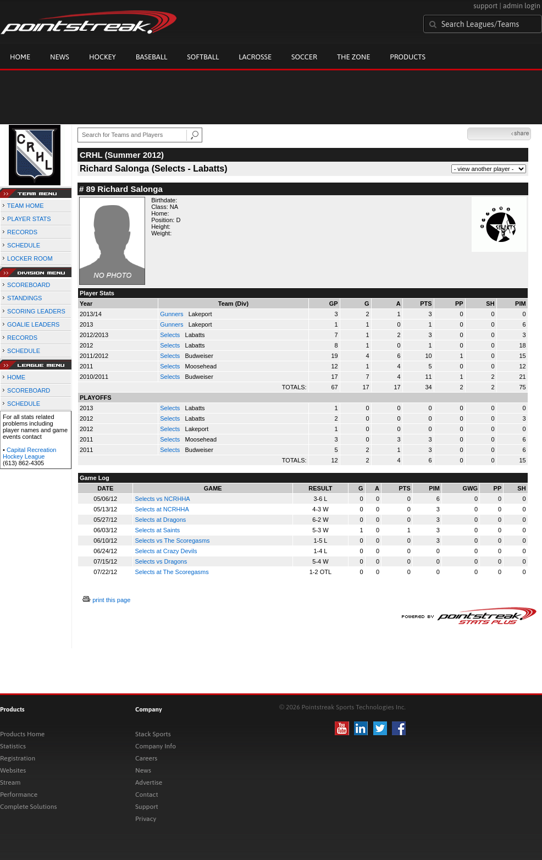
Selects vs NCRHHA (162, 498)
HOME (16, 377)
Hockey (102, 57)
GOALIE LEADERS (33, 324)
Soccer (304, 57)
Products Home (22, 734)
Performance (18, 794)
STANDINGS (24, 298)
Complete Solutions (28, 807)
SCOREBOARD (28, 285)
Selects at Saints (157, 530)
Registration (17, 758)
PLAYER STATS (29, 219)
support (485, 6)
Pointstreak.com (88, 23)
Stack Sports (153, 734)
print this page (111, 600)
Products (407, 57)
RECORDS (22, 232)
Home (20, 57)
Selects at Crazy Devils (166, 551)
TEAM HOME (25, 205)
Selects (170, 335)
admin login (521, 6)
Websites (13, 770)
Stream (10, 782)
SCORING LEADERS (36, 311)
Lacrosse (255, 57)
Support (146, 807)
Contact (146, 794)
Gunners (172, 314)
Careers (146, 758)
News (59, 57)
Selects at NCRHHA (162, 509)
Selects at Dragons (160, 519)
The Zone (353, 57)
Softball (203, 57)
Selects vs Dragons (161, 561)
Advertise (148, 782)
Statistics (13, 746)
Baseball (152, 57)
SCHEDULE (23, 245)
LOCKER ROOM (30, 258)
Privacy (145, 819)
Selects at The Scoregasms (171, 572)
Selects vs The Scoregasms (172, 540)
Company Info (155, 746)
